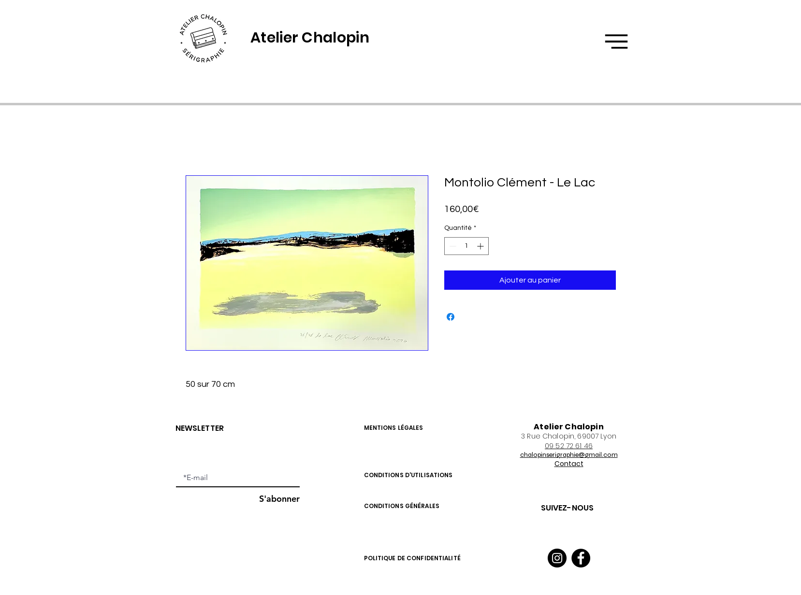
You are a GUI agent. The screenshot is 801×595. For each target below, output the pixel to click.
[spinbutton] (466, 246)
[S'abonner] (275, 498)
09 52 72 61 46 (569, 446)
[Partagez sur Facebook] (450, 317)
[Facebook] (580, 558)
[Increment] (481, 246)
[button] (616, 41)
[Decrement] (452, 246)
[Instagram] (557, 558)
